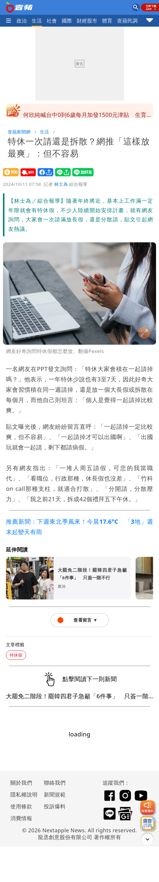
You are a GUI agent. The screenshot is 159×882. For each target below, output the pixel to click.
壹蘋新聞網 (19, 132)
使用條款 (21, 806)
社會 (52, 20)
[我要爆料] (147, 807)
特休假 (16, 655)
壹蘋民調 (127, 20)
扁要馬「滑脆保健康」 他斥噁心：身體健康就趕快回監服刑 (86, 112)
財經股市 (87, 20)
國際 (67, 20)
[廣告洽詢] (147, 823)
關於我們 (21, 782)
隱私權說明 (21, 794)
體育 (107, 20)
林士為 (61, 184)
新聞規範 (55, 794)
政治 (22, 20)
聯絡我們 (55, 782)
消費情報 (21, 818)
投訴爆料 (55, 806)
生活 (37, 20)
